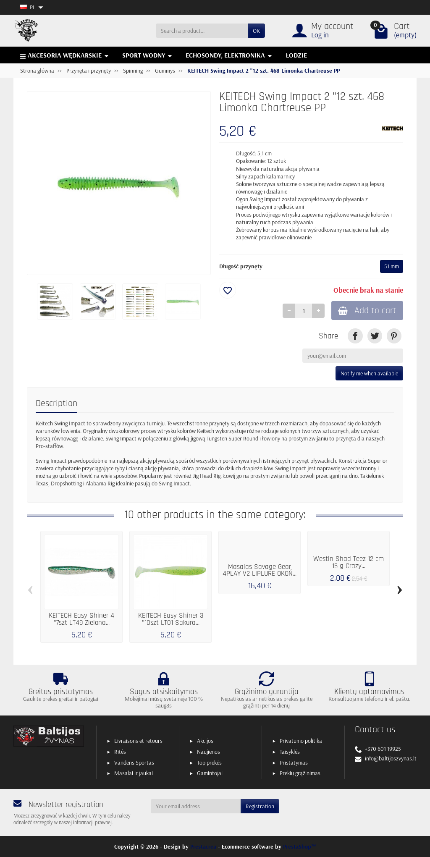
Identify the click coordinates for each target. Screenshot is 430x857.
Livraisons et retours (138, 740)
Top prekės (209, 762)
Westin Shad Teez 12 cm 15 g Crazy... (348, 563)
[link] (355, 335)
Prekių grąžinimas (300, 773)
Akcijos (205, 740)
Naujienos (208, 751)
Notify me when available (369, 373)
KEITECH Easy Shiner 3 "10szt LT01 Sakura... (170, 619)
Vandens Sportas (134, 762)
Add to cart (367, 310)
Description (56, 403)
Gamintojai (210, 773)
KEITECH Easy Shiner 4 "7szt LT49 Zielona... (81, 619)
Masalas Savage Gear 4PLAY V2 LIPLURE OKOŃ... (259, 571)
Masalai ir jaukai (133, 773)
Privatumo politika (301, 740)
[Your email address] (196, 806)
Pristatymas (294, 762)
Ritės (120, 751)
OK (256, 30)
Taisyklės (290, 751)
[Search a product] (202, 31)
